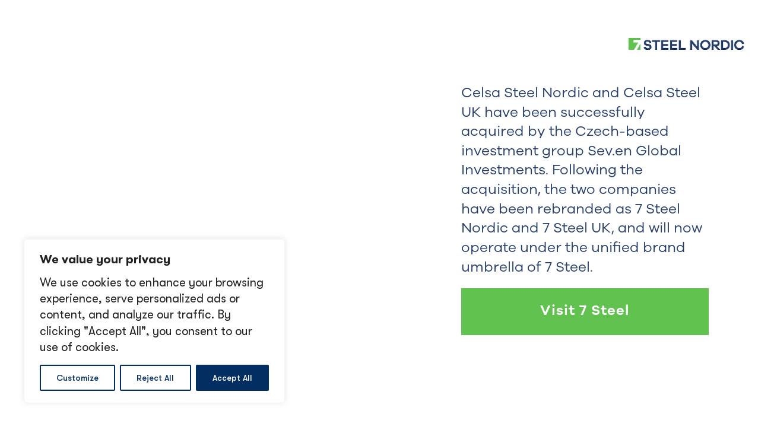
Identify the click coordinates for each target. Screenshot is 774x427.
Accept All (232, 378)
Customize (77, 378)
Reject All (155, 378)
